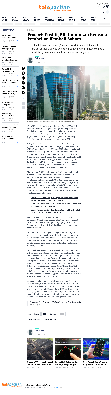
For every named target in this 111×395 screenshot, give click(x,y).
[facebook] (23, 68)
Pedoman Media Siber (42, 385)
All (105, 19)
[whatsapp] (23, 78)
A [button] (23, 103)
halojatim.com (59, 302)
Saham (36, 314)
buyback (53, 314)
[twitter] (23, 73)
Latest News (8, 30)
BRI (44, 314)
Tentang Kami (29, 385)
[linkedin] (23, 92)
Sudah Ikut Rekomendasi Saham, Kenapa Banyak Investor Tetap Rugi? (66, 363)
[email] (23, 87)
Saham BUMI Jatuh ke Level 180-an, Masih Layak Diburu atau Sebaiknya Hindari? (40, 363)
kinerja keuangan (34, 319)
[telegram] (23, 83)
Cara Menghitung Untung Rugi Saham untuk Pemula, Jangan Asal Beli (95, 363)
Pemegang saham (51, 319)
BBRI (62, 314)
